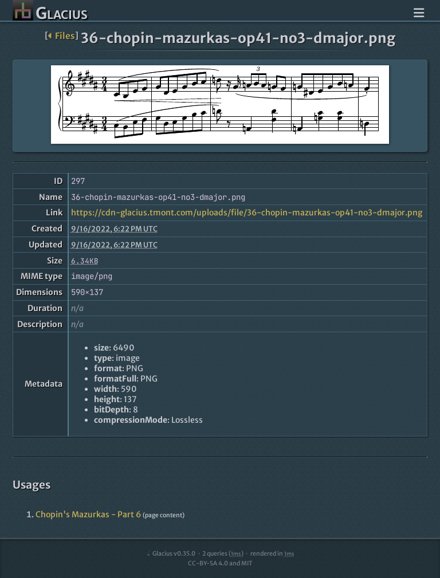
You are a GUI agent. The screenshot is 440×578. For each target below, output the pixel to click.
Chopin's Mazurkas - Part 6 (88, 514)
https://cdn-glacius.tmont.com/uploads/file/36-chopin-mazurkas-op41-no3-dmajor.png (246, 212)
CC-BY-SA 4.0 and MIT (220, 563)
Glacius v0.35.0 (170, 553)
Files (61, 35)
